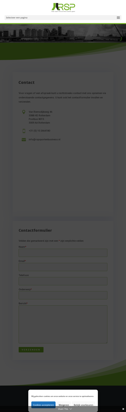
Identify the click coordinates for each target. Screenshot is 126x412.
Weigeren (64, 404)
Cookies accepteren (43, 404)
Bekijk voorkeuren (83, 404)
